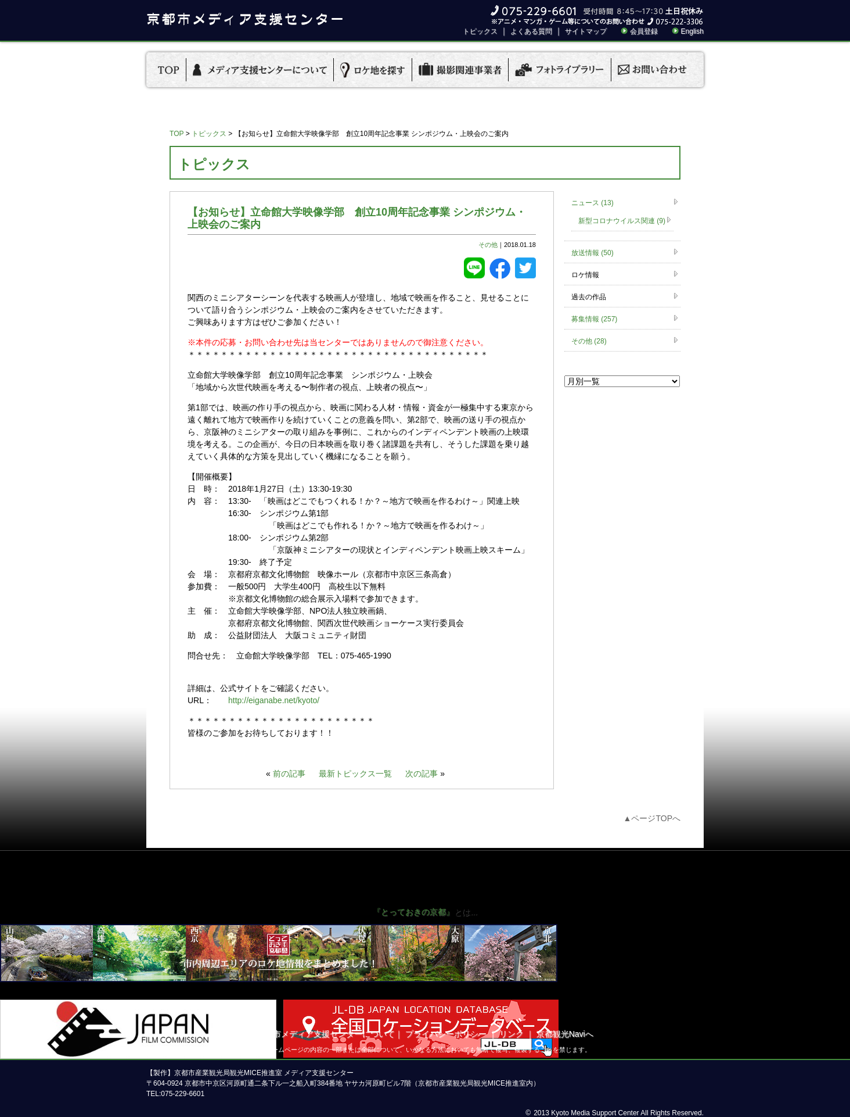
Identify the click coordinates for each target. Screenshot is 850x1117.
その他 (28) (589, 341)
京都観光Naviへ (564, 1034)
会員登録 (644, 31)
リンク (511, 1034)
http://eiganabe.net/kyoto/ (273, 700)
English (692, 31)
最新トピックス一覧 (355, 773)
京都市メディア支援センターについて (326, 1034)
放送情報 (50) (592, 253)
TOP (176, 134)
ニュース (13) (592, 203)
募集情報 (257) (594, 319)
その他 (488, 244)
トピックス (480, 31)
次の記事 (421, 773)
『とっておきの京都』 (413, 911)
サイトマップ (586, 31)
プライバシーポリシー (446, 1034)
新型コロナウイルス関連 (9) (621, 221)
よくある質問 (531, 31)
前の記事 (289, 773)
